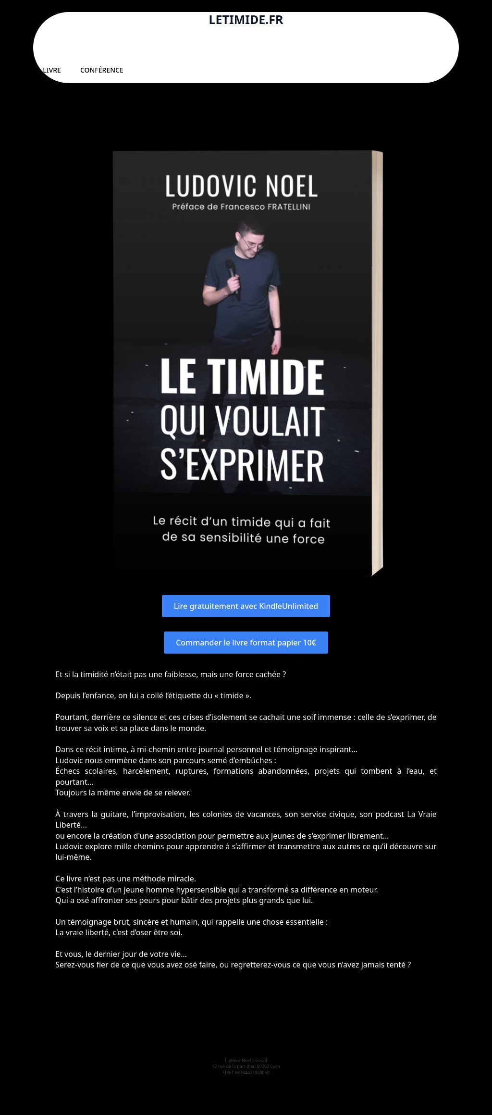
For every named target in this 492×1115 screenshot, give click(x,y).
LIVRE (52, 69)
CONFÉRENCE (101, 69)
